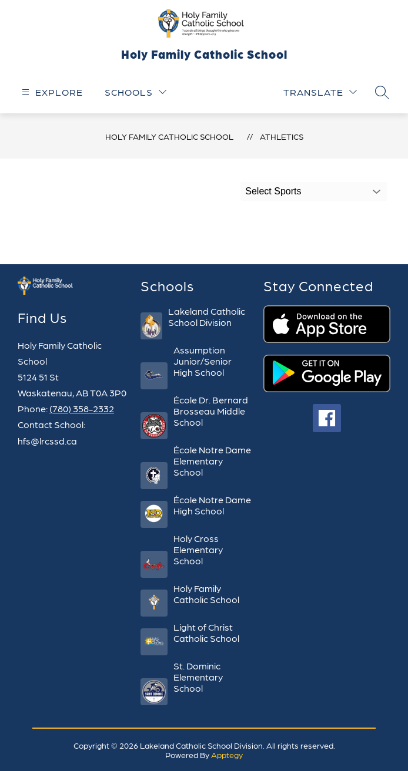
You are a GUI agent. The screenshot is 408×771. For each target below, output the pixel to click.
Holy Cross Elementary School (198, 549)
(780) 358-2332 (81, 408)
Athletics (281, 136)
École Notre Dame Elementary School (212, 460)
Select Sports (273, 191)
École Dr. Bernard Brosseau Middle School (210, 410)
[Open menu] (51, 92)
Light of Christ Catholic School (206, 632)
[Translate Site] (320, 92)
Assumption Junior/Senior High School (202, 361)
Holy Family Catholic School (169, 136)
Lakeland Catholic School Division (206, 316)
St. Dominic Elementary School (198, 676)
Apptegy (227, 754)
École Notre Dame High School (212, 505)
